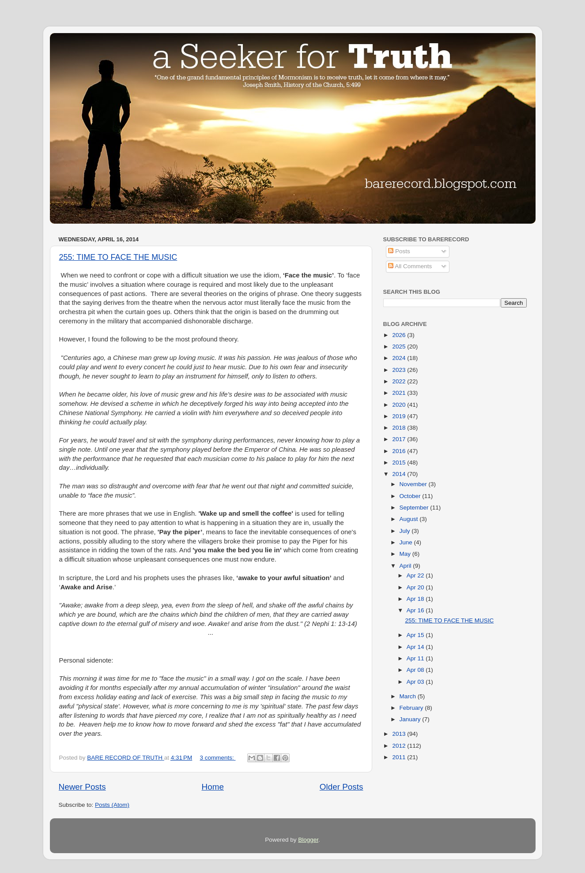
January (411, 719)
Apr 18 (416, 599)
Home (213, 786)
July (406, 531)
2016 (399, 451)
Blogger (308, 839)
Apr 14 (416, 647)
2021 (399, 393)
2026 (399, 335)
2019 (399, 416)
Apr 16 (416, 610)
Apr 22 (416, 575)
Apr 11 (416, 658)
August (410, 519)
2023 (399, 370)
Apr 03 (416, 681)
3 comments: (218, 757)
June (407, 542)
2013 (399, 734)
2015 (399, 462)
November (414, 484)
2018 (399, 427)
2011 (399, 757)
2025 (399, 346)
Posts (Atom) (112, 805)
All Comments (410, 266)
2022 (399, 381)
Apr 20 (416, 587)
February (412, 707)
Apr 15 (416, 635)
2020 (399, 404)
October (411, 496)
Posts (399, 251)
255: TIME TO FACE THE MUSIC (118, 257)
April (406, 565)
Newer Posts (82, 786)
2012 (399, 745)
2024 (399, 358)
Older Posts (341, 786)
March (409, 696)
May (406, 554)
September (415, 507)
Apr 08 (416, 670)
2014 (399, 474)
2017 (399, 439)
